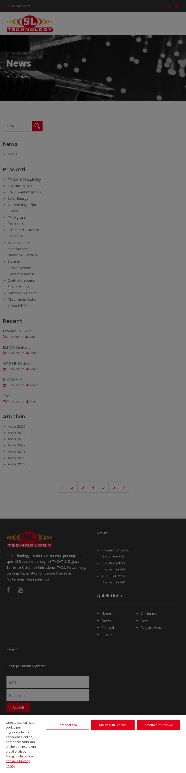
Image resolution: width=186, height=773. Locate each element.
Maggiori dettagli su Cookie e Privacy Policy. (20, 761)
